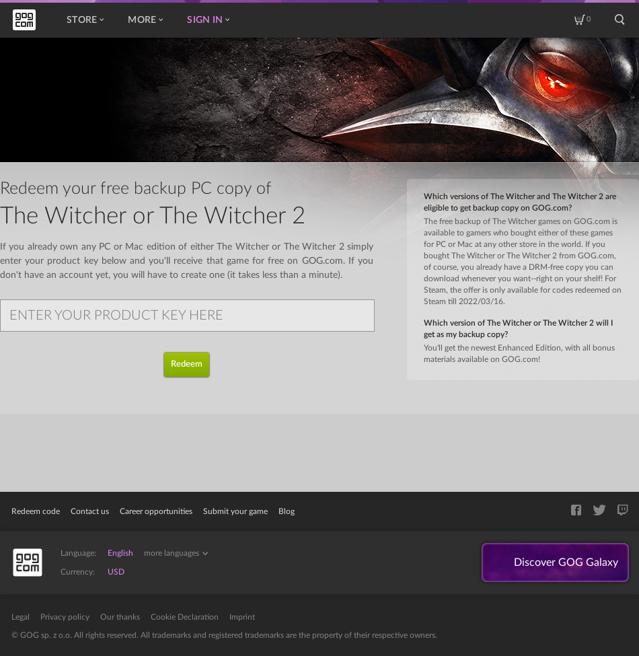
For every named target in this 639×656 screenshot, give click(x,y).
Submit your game (235, 511)
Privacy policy (64, 617)
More (145, 20)
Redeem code (35, 511)
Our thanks (120, 617)
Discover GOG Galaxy (566, 562)
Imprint (242, 617)
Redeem (186, 364)
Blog (286, 511)
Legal (20, 617)
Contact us (90, 511)
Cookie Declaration (185, 617)
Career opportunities (156, 511)
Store (85, 20)
